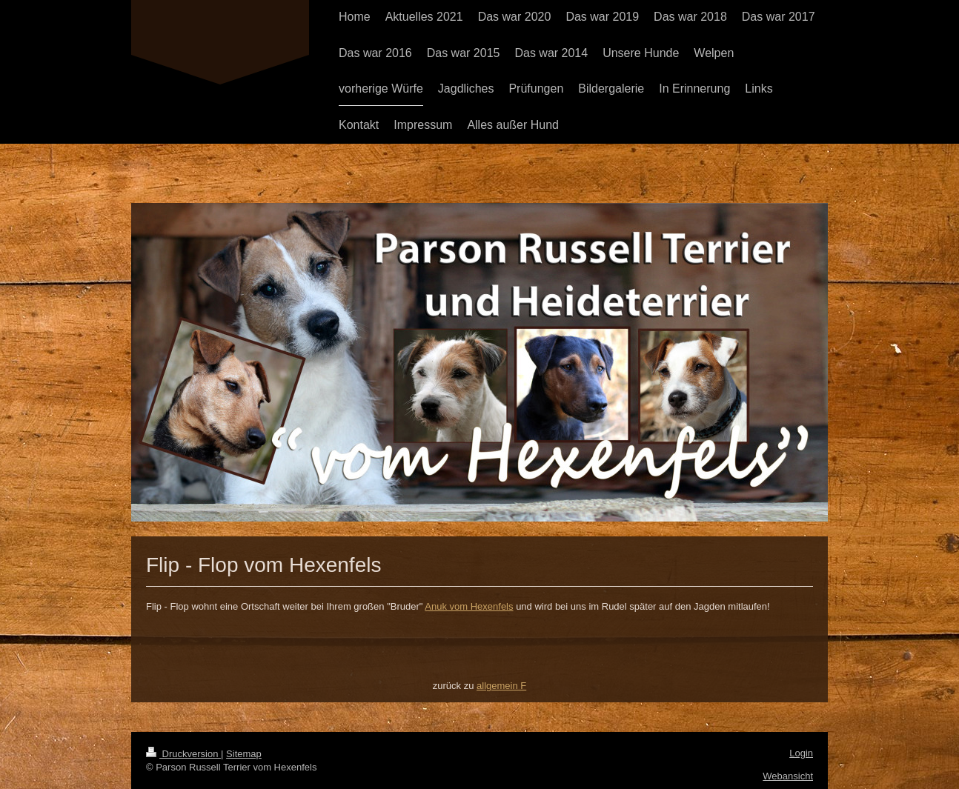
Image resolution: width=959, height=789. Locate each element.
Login (801, 753)
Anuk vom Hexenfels (469, 606)
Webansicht (788, 776)
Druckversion (183, 753)
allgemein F (501, 685)
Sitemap (244, 753)
